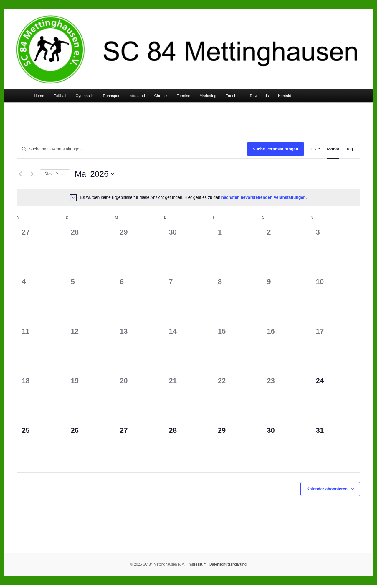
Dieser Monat (54, 174)
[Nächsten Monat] (31, 174)
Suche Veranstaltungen (275, 149)
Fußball (59, 96)
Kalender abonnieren (327, 488)
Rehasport (111, 96)
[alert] (188, 197)
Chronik (160, 96)
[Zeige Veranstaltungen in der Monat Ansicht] (333, 149)
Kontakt (284, 96)
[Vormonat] (20, 174)
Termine (183, 96)
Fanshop (233, 96)
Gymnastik (84, 96)
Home (39, 96)
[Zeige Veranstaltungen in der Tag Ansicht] (349, 149)
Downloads (259, 96)
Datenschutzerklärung (228, 564)
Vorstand (137, 96)
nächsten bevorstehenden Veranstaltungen (263, 197)
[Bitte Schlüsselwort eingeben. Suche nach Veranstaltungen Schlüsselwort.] (132, 149)
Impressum (197, 564)
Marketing (208, 96)
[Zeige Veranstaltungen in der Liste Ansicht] (315, 149)
